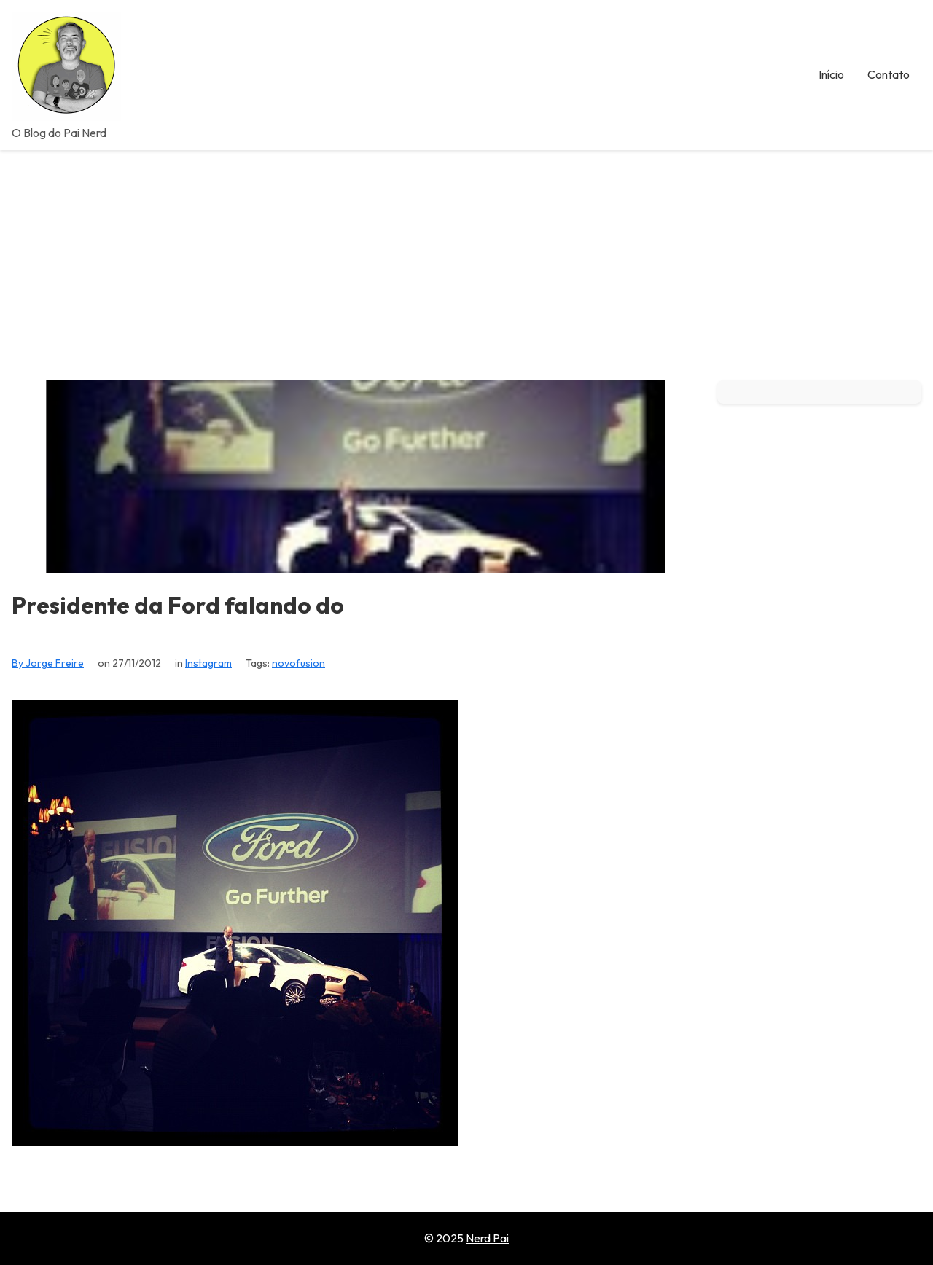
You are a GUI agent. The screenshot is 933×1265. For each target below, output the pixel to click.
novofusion (298, 663)
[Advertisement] (466, 259)
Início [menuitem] (831, 74)
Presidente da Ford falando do (178, 605)
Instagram (208, 663)
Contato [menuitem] (888, 74)
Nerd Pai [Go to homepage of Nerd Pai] (487, 1238)
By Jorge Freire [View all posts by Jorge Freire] (48, 663)
